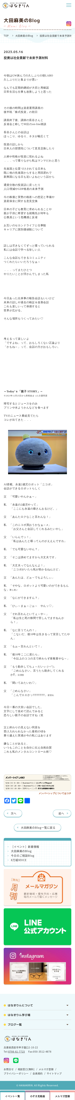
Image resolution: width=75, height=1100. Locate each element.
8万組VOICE (18, 860)
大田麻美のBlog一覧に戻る (38, 827)
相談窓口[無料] (26, 1069)
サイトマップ (54, 1073)
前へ (61, 813)
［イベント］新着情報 (25, 846)
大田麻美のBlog (24, 35)
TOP (6, 35)
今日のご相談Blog (22, 855)
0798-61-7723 (16, 1051)
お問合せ (9, 1069)
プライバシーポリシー (16, 1073)
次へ (13, 813)
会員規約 (38, 1073)
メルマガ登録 (46, 1069)
